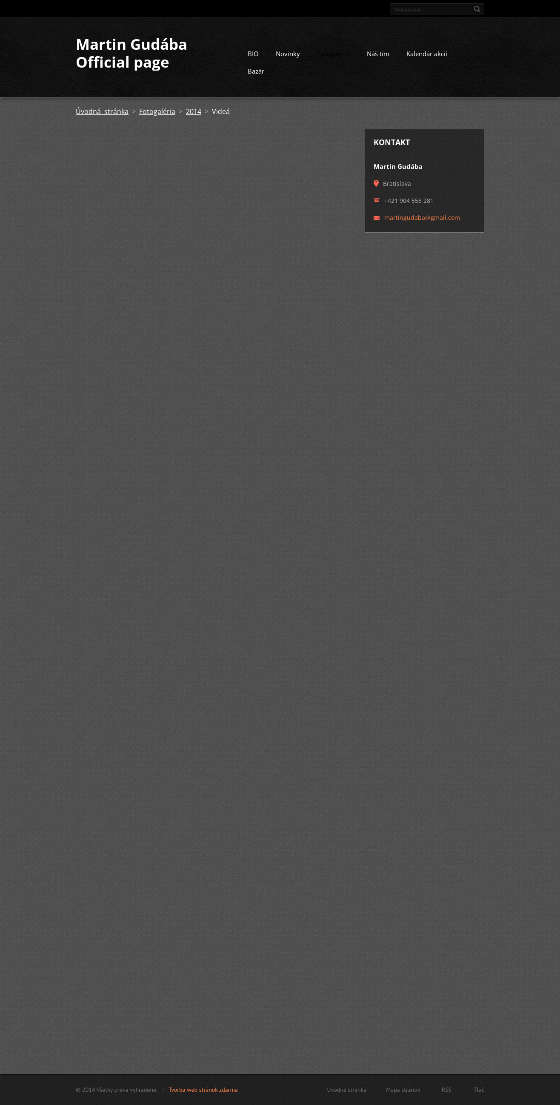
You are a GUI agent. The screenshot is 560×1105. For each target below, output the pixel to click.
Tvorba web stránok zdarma (203, 1090)
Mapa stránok (403, 1090)
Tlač (479, 1090)
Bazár (256, 71)
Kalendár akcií (426, 53)
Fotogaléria (333, 53)
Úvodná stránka (102, 111)
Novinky (288, 53)
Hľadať (477, 9)
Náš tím (378, 53)
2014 (193, 111)
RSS (446, 1090)
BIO (253, 53)
